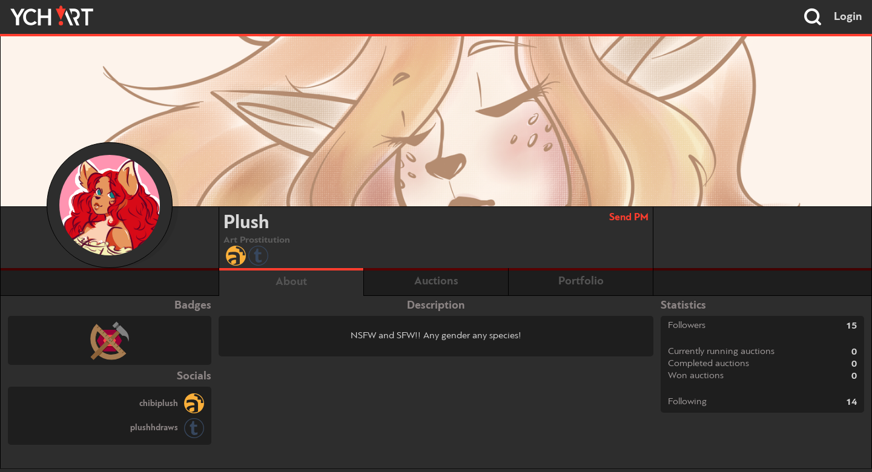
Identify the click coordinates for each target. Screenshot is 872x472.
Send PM (629, 217)
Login (848, 17)
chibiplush (158, 403)
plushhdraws (154, 428)
